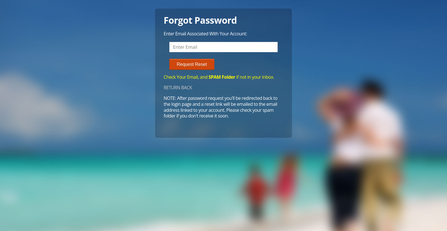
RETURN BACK (178, 87)
